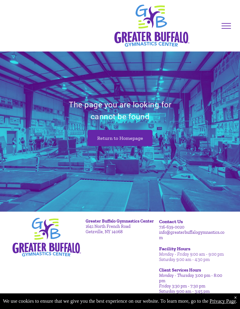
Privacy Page (223, 301)
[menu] (226, 26)
